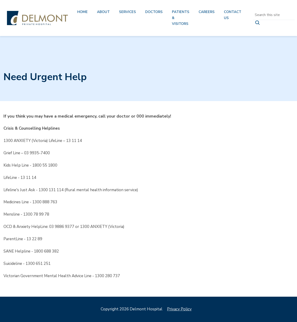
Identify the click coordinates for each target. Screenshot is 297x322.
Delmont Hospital (37, 18)
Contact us (232, 15)
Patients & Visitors (180, 18)
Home (82, 12)
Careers (207, 12)
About (103, 12)
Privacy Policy (179, 309)
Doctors (154, 12)
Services (127, 12)
